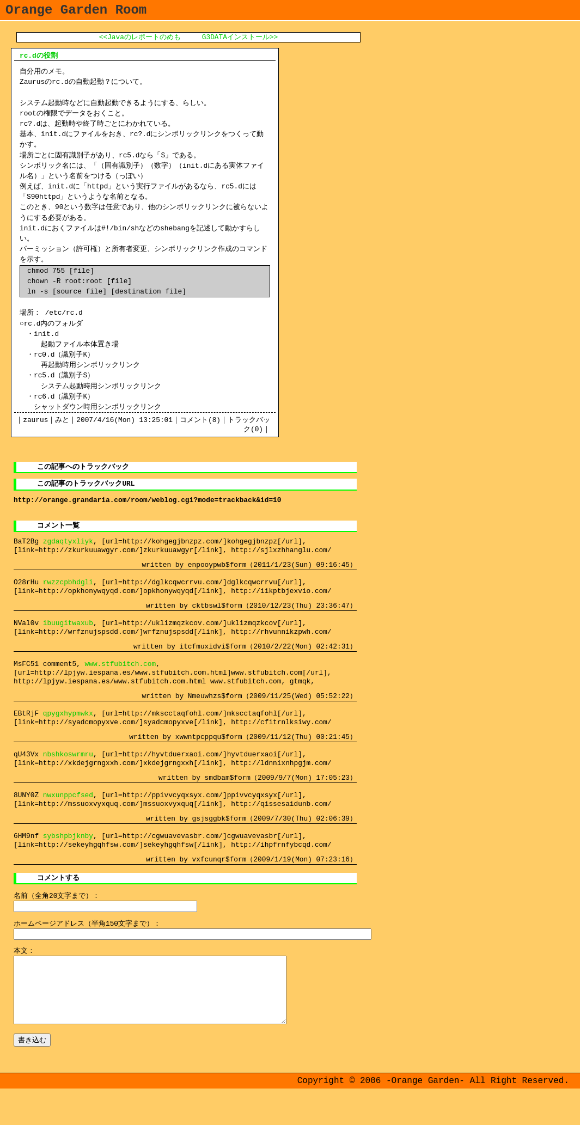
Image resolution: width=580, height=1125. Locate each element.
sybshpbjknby (68, 853)
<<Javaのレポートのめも (140, 41)
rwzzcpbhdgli (68, 593)
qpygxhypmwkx (68, 727)
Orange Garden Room (75, 12)
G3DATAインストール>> (240, 41)
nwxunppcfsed (68, 811)
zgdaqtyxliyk (68, 551)
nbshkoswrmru (68, 769)
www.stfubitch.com (120, 677)
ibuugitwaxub (68, 635)
